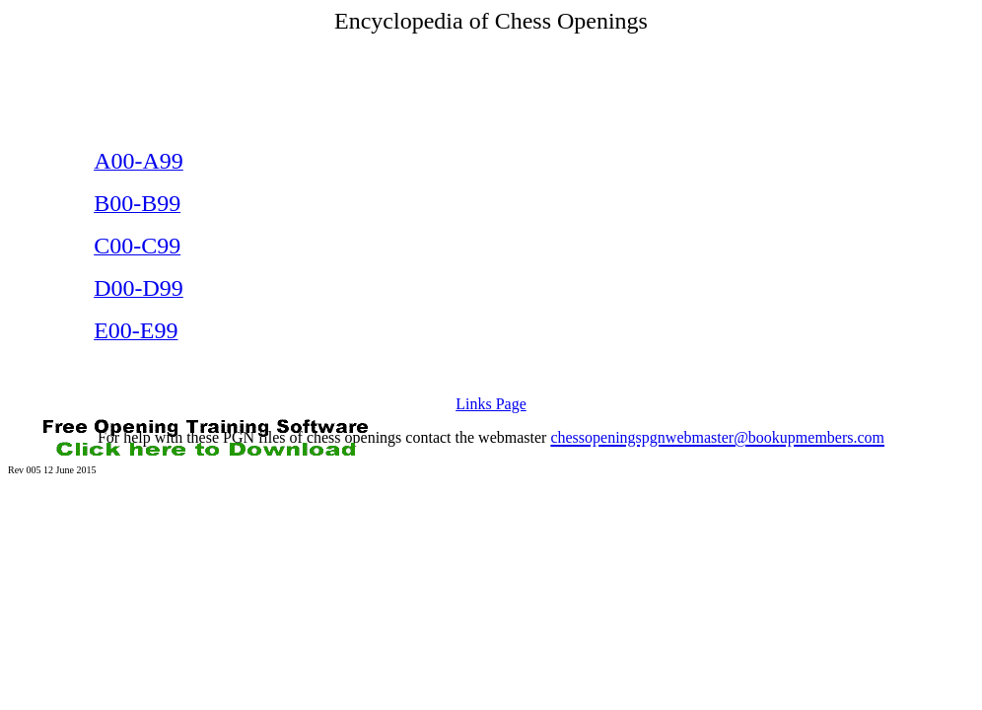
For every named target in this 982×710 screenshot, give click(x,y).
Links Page (491, 403)
